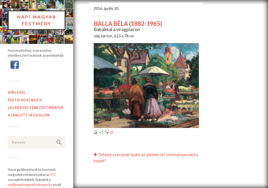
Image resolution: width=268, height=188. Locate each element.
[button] (14, 64)
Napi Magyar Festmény (36, 20)
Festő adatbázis (25, 100)
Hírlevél (17, 92)
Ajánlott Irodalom (29, 115)
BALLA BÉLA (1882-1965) (128, 23)
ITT (53, 175)
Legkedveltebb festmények (36, 107)
